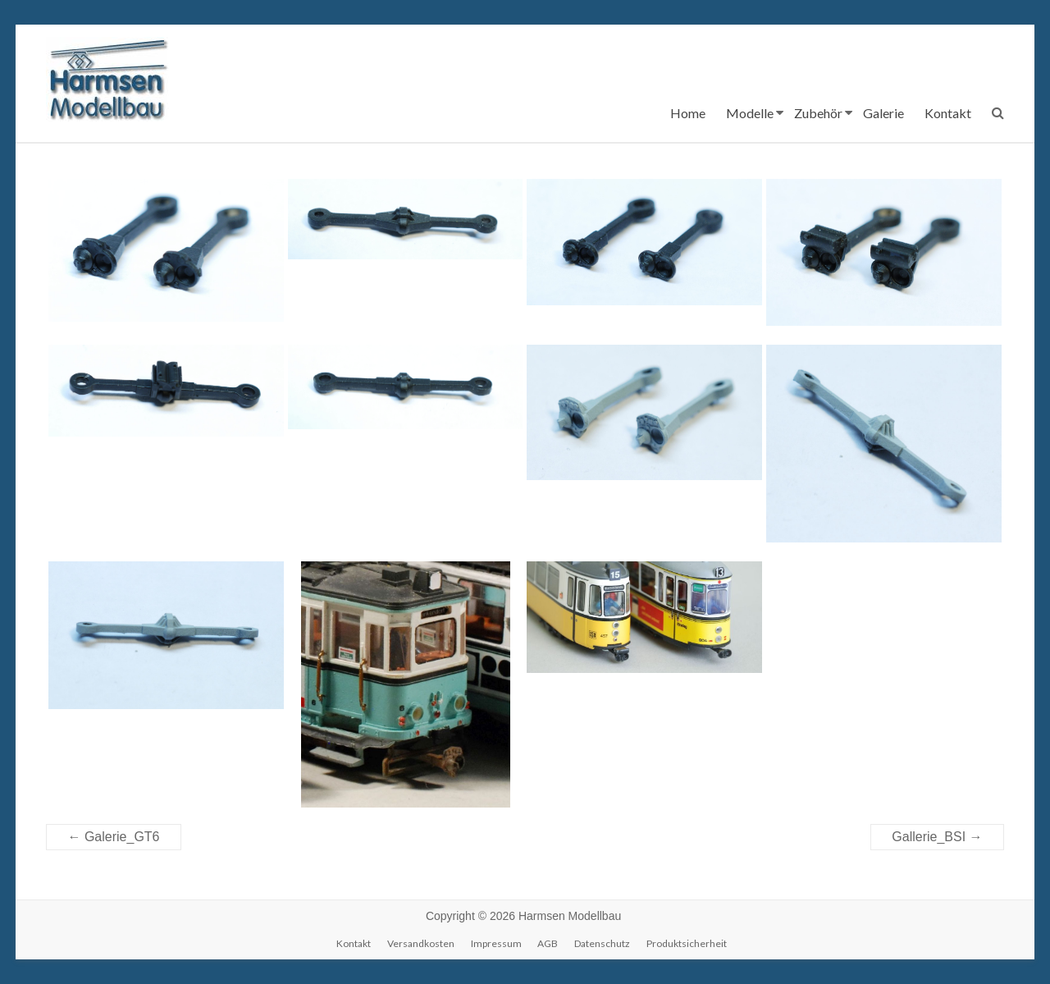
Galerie (883, 113)
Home (687, 113)
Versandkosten (420, 943)
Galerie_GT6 (113, 837)
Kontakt (947, 113)
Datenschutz (602, 943)
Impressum (496, 943)
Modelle (750, 113)
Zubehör (818, 113)
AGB (547, 943)
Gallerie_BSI (937, 837)
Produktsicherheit (686, 943)
